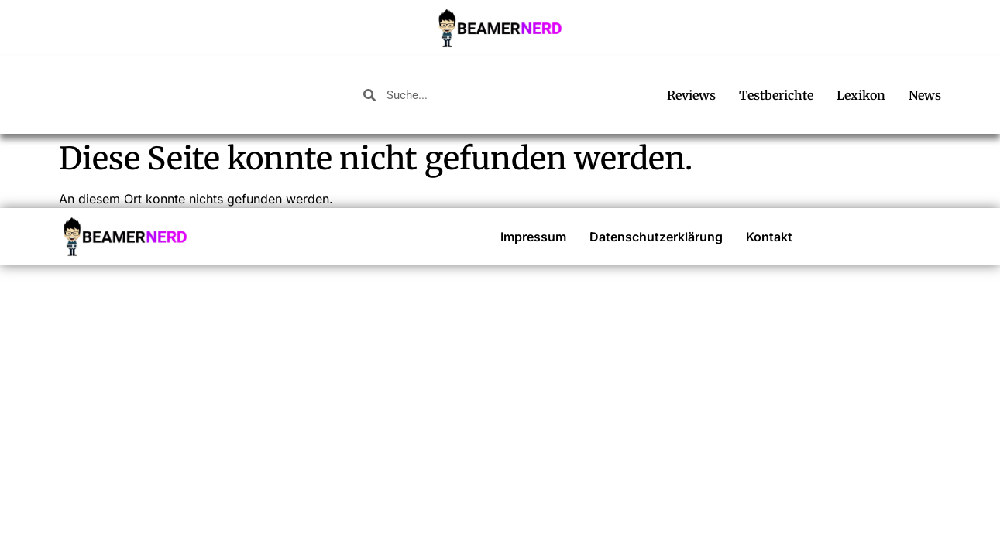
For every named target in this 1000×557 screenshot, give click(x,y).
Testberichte (776, 95)
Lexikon (861, 95)
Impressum (533, 236)
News (925, 95)
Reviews (691, 95)
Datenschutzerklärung (656, 236)
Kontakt (769, 236)
